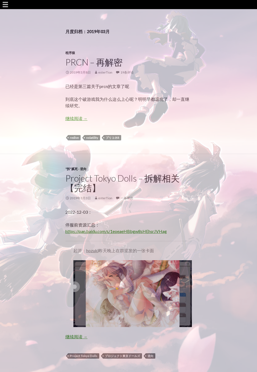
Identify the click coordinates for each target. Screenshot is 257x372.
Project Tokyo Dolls (83, 356)
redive (74, 137)
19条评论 (127, 72)
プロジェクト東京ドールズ (122, 356)
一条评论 (126, 198)
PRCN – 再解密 (93, 62)
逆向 (150, 356)
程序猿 (70, 53)
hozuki (92, 250)
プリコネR (112, 137)
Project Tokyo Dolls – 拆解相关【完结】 (122, 183)
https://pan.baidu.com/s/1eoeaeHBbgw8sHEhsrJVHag (116, 231)
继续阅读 (76, 118)
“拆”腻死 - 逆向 (75, 169)
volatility (92, 137)
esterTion (105, 72)
